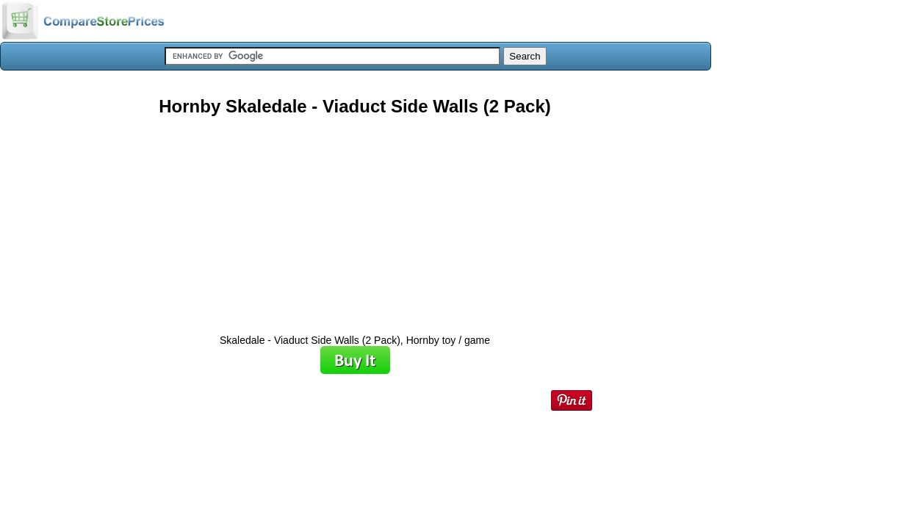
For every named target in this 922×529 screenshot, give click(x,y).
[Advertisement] (354, 220)
